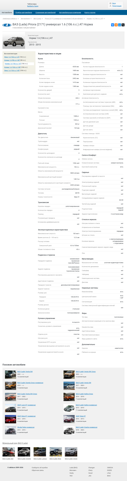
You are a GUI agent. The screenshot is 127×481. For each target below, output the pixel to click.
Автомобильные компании (70, 12)
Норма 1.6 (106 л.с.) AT (95, 19)
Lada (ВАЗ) (73, 467)
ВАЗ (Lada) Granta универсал (86, 427)
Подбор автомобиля (23, 12)
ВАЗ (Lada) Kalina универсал (86, 405)
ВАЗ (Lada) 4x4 (8, 453)
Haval (90, 472)
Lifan (109, 472)
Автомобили (7, 12)
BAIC (108, 475)
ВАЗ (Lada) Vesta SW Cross (85, 371)
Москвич (73, 470)
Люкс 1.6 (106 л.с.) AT (11, 57)
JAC (89, 475)
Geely (71, 472)
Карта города (89, 12)
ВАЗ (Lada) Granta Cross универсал (29, 383)
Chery (90, 470)
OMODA (109, 467)
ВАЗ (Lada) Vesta (71, 453)
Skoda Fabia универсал (25, 427)
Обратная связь (37, 470)
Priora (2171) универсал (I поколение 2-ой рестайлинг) (64, 19)
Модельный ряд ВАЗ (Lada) (15, 443)
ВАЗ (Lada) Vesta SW (24, 371)
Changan (91, 467)
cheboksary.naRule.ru (10, 19)
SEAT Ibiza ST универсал (25, 416)
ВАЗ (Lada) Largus (40, 453)
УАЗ (71, 475)
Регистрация (116, 6)
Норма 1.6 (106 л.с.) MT (12, 67)
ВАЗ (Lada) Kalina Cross (84, 394)
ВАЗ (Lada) (37, 19)
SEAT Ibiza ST (80, 416)
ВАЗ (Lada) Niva (56, 453)
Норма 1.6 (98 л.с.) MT (12, 60)
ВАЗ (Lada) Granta (24, 453)
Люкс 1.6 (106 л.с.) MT (12, 70)
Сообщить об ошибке (39, 467)
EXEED (109, 470)
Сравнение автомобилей (45, 12)
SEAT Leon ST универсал (25, 405)
